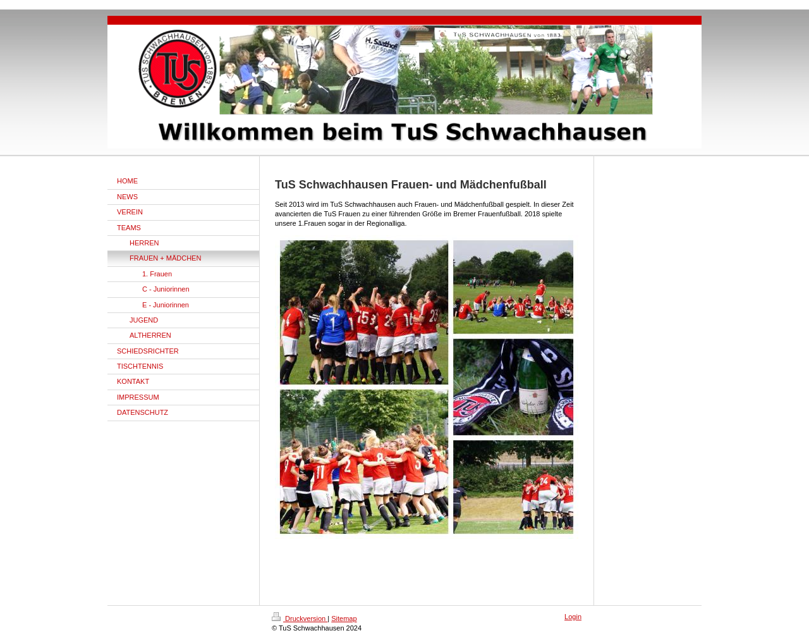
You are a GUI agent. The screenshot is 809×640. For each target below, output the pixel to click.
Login (572, 616)
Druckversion (299, 618)
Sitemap (343, 618)
